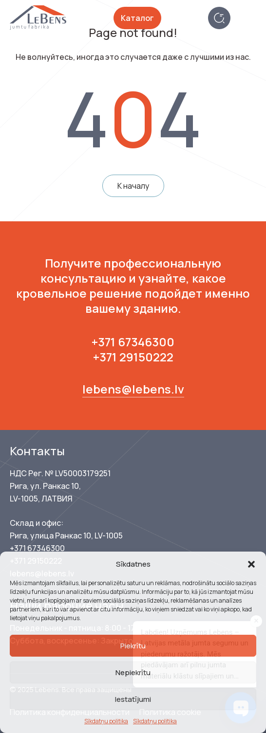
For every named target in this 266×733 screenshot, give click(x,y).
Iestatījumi (133, 699)
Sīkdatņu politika (106, 721)
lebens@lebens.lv (133, 389)
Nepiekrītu (133, 672)
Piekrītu (133, 646)
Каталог (137, 18)
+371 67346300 (133, 342)
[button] (251, 564)
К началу (133, 185)
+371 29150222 (133, 357)
